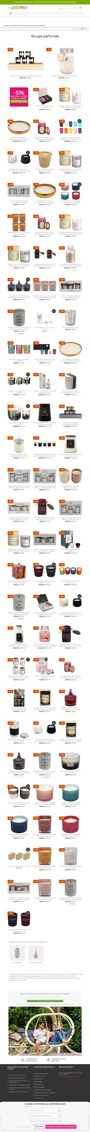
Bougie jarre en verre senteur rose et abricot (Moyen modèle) (44, 645)
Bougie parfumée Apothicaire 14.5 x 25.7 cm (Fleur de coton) (71, 265)
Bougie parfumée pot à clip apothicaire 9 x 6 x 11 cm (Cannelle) (45, 519)
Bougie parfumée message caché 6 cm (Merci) (19, 835)
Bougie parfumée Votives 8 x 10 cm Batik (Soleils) (19, 582)
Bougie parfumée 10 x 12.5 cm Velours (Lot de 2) (19, 930)
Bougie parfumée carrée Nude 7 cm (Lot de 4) (19, 233)
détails (28, 1106)
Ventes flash (38, 1079)
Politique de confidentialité (18, 1092)
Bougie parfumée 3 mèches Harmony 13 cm (70, 772)
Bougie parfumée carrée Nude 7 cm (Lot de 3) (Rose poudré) (45, 297)
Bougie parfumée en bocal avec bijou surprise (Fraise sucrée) (44, 234)
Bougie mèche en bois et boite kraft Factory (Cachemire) (70, 106)
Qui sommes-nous (41, 1073)
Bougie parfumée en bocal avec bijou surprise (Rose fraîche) (44, 139)
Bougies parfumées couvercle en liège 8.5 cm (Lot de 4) (19, 677)
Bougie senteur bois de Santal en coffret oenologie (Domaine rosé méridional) (44, 709)
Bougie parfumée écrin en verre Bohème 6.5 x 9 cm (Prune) (70, 709)
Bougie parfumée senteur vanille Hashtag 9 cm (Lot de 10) (70, 139)
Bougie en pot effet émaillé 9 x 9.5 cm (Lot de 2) (19, 803)
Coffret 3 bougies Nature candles (71, 550)
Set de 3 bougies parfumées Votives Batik (19, 360)
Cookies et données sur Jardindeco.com (45, 1104)
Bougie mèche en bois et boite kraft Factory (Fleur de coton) (70, 233)
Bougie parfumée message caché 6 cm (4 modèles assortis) (70, 202)
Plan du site (38, 1098)
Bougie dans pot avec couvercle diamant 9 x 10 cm (70, 392)
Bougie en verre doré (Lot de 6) (19, 866)
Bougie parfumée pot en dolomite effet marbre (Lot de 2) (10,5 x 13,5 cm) (19, 170)
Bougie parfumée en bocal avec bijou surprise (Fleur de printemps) (70, 677)
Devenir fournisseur (41, 1095)
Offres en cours (40, 1076)
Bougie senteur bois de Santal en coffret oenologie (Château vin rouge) (71, 741)
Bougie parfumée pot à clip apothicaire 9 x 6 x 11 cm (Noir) (71, 645)
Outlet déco (38, 1082)
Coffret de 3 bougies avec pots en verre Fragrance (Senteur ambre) (45, 551)
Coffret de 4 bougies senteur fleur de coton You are (44, 360)
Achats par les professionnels (19, 1085)
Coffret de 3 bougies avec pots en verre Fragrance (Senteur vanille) (19, 899)
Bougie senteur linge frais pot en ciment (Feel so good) (19, 328)
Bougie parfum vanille (71, 328)
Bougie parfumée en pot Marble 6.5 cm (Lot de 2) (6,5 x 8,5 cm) (45, 741)
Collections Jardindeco (42, 1090)
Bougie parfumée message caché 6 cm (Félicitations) (70, 803)
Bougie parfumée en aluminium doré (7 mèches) (19, 138)
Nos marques (39, 1087)
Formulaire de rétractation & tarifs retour (19, 1081)
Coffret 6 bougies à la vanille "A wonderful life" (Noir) (45, 613)
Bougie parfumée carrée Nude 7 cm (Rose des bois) (45, 835)
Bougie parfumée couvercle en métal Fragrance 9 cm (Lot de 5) (45, 456)
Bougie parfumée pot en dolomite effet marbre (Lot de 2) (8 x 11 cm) (71, 614)
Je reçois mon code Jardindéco (45, 1001)
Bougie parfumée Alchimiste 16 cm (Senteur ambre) (44, 423)
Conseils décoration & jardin (44, 1093)
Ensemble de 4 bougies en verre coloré (70, 582)
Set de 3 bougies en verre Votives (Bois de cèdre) (19, 201)
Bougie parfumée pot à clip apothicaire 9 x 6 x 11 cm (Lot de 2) (44, 266)
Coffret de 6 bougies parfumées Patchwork (19, 708)
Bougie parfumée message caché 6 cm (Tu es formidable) (45, 803)
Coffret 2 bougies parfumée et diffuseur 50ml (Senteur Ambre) (71, 519)
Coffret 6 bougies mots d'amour (44, 106)
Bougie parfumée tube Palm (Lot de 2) (19, 423)
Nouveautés (38, 1084)
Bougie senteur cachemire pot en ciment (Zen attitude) (19, 613)
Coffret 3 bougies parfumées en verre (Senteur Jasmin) (19, 518)
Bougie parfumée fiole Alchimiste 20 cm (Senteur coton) (19, 646)
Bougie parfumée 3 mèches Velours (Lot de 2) (45, 582)
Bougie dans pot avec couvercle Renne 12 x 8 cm (19, 455)
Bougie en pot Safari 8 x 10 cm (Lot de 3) (19, 392)
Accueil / (6, 25)
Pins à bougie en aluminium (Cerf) (44, 328)
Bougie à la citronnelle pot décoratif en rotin (44, 170)
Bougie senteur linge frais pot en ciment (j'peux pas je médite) (45, 772)
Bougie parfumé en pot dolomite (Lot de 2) (70, 487)
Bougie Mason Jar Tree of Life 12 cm (64, 76)
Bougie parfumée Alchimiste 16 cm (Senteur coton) (70, 455)
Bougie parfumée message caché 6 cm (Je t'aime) (70, 835)
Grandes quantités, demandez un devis (19, 1088)
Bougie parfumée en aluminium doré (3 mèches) (45, 201)
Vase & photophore (37, 25)
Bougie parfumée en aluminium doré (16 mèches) (70, 360)
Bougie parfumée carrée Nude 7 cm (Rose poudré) (45, 898)
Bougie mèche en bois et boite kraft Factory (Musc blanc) (19, 265)
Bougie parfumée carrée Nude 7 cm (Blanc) (70, 867)
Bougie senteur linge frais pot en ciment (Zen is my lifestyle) (71, 898)
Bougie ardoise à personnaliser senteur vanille (19, 740)
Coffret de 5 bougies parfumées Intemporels (25, 76)
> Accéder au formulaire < (69, 1077)
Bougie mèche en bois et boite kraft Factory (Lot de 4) (70, 170)
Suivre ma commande (17, 1075)
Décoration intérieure (19, 25)
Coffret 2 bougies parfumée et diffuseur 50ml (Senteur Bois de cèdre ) (19, 487)
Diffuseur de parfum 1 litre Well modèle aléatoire (44, 392)
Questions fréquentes (16, 1078)
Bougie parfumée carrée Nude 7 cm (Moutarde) (45, 867)
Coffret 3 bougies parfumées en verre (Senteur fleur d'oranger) (70, 297)
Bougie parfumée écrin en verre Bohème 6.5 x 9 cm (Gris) (19, 297)
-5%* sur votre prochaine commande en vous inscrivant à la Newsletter (45, 994)
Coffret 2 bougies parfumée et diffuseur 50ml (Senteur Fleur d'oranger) (45, 487)
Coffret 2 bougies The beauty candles (44, 677)
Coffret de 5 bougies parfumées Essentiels (70, 423)
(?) (43, 1110)
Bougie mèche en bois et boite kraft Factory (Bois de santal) (19, 550)
